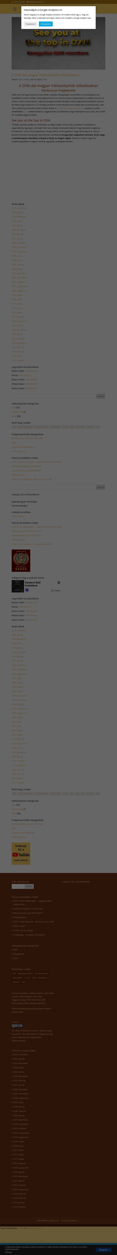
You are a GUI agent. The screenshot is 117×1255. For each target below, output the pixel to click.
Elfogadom (46, 24)
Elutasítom (31, 24)
